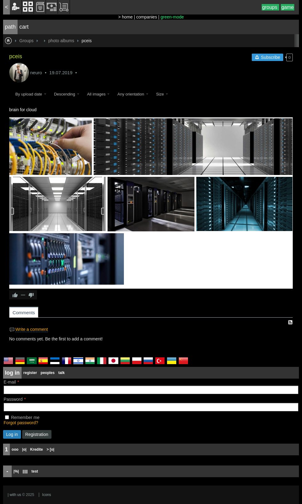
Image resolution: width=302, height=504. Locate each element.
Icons (46, 495)
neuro (36, 72)
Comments (24, 312)
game (287, 7)
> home (125, 16)
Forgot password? (21, 422)
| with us (14, 495)
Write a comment (31, 329)
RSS (290, 322)
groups (270, 7)
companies (146, 16)
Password (13, 399)
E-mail (10, 382)
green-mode (172, 16)
